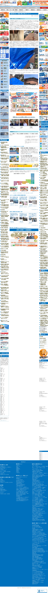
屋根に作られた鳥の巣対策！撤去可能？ (21, 494)
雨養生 (14, 42)
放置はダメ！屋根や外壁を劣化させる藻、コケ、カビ (38, 577)
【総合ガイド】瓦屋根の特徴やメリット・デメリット (38, 506)
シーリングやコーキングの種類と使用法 (37, 566)
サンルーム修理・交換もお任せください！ (21, 490)
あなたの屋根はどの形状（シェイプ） (36, 546)
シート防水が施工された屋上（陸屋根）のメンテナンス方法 (39, 538)
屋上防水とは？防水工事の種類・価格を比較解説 (38, 539)
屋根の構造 (33, 528)
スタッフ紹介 (2, 487)
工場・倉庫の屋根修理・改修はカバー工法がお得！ (22, 491)
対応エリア (1, 488)
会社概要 (1, 486)
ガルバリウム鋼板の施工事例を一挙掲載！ (37, 494)
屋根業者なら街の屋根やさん (3, 490)
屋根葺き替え (18, 465)
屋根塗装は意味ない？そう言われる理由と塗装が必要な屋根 (39, 534)
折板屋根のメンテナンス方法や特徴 (36, 489)
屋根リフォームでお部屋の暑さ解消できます (37, 558)
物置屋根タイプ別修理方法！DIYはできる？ (21, 489)
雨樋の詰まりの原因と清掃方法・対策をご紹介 (21, 492)
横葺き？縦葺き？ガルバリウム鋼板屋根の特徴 (37, 500)
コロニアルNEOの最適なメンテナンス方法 (37, 498)
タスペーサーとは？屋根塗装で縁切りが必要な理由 (38, 535)
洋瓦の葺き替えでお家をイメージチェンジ (37, 576)
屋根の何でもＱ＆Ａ (2, 481)
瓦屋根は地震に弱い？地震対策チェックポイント (38, 508)
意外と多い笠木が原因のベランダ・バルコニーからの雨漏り (39, 536)
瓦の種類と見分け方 (34, 560)
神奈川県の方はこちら (13, 191)
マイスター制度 (2, 472)
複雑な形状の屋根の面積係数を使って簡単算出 (37, 554)
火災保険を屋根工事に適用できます (20, 485)
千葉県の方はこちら (24, 191)
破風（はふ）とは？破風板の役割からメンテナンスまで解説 (39, 545)
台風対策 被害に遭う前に (19, 483)
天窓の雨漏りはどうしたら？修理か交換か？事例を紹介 (38, 533)
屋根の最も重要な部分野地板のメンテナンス (37, 565)
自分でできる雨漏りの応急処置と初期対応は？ (37, 548)
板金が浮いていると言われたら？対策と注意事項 (38, 474)
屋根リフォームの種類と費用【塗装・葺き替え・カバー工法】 (39, 485)
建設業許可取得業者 (2, 489)
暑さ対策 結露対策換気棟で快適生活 (36, 557)
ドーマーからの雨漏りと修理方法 (36, 579)
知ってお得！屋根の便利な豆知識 (36, 526)
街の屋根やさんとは (2, 466)
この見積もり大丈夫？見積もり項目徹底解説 (37, 470)
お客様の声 (1, 479)
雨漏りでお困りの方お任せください (20, 481)
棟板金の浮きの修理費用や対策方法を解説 (37, 476)
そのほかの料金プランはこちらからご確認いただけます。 (18, 90)
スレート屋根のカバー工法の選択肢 (36, 486)
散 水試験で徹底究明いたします (20, 482)
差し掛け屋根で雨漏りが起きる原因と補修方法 (37, 549)
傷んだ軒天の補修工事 (35, 544)
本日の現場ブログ (2, 480)
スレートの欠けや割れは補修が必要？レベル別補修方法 (38, 487)
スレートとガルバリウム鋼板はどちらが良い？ (37, 495)
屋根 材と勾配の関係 (34, 547)
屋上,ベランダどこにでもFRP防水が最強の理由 (37, 537)
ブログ (13, 11)
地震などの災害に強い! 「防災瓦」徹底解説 (37, 509)
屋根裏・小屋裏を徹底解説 (35, 556)
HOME (10, 11)
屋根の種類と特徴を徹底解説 (35, 525)
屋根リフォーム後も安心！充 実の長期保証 (5, 471)
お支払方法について (2, 473)
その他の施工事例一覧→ (34, 209)
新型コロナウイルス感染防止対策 (23, 85)
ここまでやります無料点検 (19, 479)
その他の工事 (18, 472)
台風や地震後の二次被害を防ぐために (36, 516)
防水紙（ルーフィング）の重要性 (36, 564)
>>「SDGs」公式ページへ (3, 420)
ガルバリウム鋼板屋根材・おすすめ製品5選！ (37, 499)
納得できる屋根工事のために (35, 477)
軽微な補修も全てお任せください (20, 480)
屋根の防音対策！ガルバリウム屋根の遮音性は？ (38, 505)
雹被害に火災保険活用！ (35, 518)
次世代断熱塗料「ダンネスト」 (36, 581)
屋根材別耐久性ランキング (35, 568)
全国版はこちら (34, 191)
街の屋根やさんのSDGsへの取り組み (4, 474)
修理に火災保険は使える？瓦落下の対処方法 (37, 515)
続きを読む (29, 153)
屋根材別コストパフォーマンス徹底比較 (37, 567)
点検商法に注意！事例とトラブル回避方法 (37, 472)
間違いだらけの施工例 (35, 478)
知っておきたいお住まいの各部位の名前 (37, 527)
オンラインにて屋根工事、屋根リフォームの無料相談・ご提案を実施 (40, 466)
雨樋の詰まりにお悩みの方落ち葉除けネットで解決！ (22, 493)
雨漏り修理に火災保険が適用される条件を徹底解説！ (38, 519)
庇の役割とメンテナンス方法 (35, 543)
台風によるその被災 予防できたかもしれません (37, 517)
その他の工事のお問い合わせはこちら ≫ (24, 114)
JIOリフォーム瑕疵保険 (3, 470)
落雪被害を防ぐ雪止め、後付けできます (37, 510)
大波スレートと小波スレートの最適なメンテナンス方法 (38, 575)
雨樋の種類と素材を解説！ (19, 495)
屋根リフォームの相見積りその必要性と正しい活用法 (38, 467)
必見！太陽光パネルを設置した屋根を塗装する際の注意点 (39, 490)
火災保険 (17, 28)
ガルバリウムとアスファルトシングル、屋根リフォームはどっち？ (40, 569)
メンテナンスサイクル (35, 468)
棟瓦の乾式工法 (34, 507)
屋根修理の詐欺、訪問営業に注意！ (36, 471)
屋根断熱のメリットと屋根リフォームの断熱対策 (38, 580)
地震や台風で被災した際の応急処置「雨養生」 (37, 555)
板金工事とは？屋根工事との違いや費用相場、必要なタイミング (39, 475)
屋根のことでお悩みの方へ (35, 465)
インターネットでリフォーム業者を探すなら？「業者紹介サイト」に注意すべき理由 (40, 473)
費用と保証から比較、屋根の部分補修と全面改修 (38, 484)
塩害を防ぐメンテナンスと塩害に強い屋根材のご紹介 (38, 578)
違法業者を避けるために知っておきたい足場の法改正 (38, 520)
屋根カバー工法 (18, 466)
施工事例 (1, 478)
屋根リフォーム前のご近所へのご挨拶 (36, 469)
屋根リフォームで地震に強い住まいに (20, 484)
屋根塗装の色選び (34, 479)
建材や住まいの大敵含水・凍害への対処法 (37, 559)
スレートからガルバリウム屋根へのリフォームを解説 (38, 496)
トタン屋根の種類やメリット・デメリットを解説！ (38, 488)
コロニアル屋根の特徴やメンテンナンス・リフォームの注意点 (39, 497)
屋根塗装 (17, 467)
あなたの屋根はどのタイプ (35, 524)
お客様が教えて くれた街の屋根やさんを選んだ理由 (6, 482)
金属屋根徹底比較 (34, 570)
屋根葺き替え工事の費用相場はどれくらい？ (21, 500)
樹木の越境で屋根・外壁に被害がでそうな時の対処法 (38, 511)
